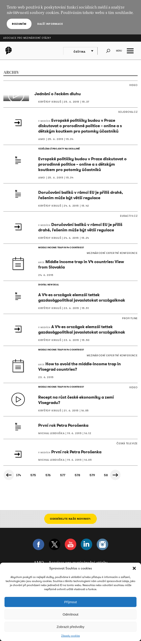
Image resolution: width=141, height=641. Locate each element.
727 (100, 469)
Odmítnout (70, 614)
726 (85, 469)
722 (24, 469)
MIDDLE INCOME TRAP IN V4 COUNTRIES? (60, 248)
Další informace (50, 24)
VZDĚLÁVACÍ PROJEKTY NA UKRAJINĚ (58, 149)
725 (70, 469)
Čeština (80, 51)
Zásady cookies (70, 636)
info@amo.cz (89, 562)
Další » (116, 469)
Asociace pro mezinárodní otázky (27, 38)
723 (39, 469)
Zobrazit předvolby (70, 627)
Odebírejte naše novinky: (70, 513)
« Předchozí (9, 469)
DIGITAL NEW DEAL (48, 281)
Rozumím (19, 24)
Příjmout (70, 602)
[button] (134, 568)
